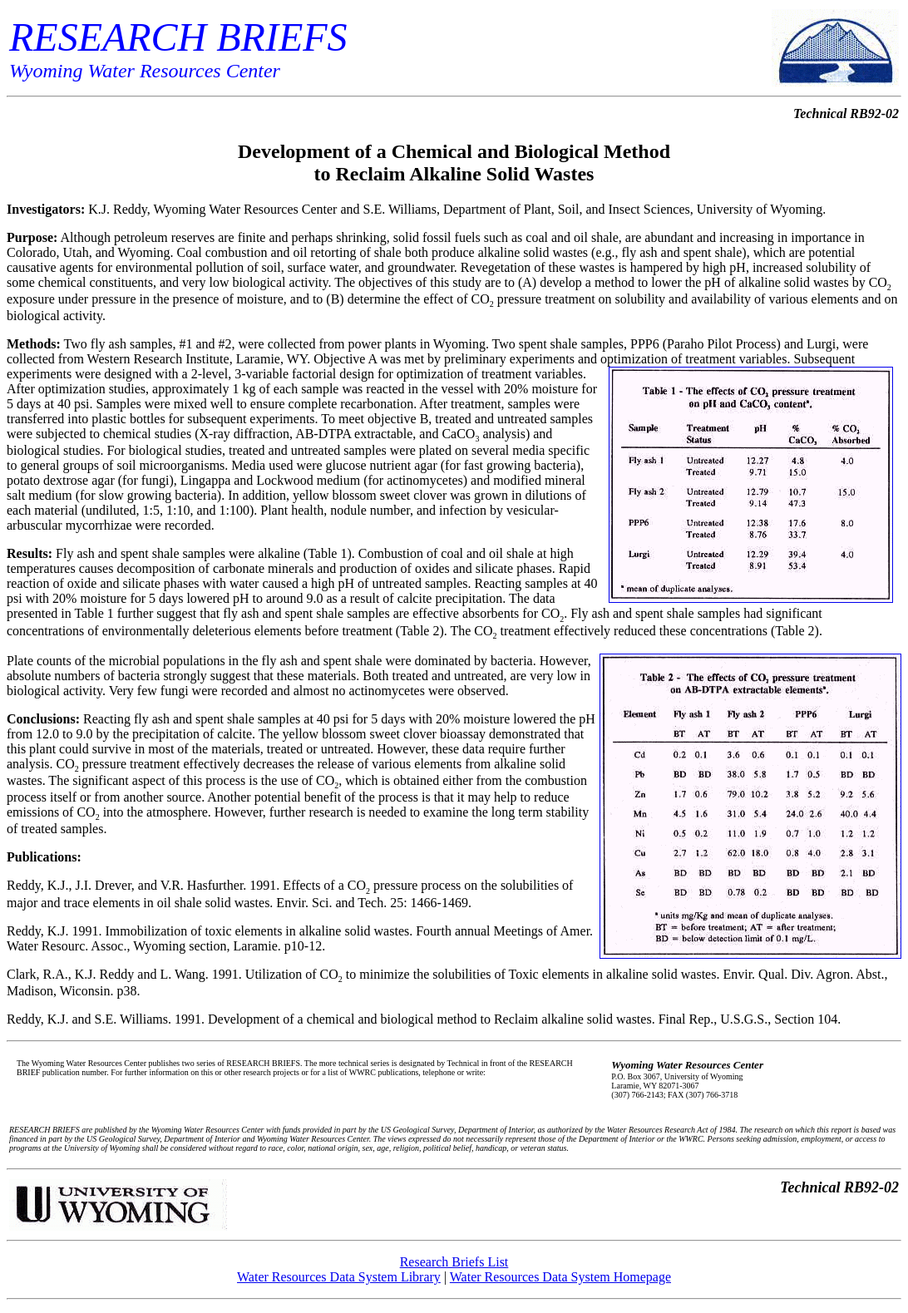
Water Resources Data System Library (339, 1277)
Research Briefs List (454, 1262)
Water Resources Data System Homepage (560, 1277)
